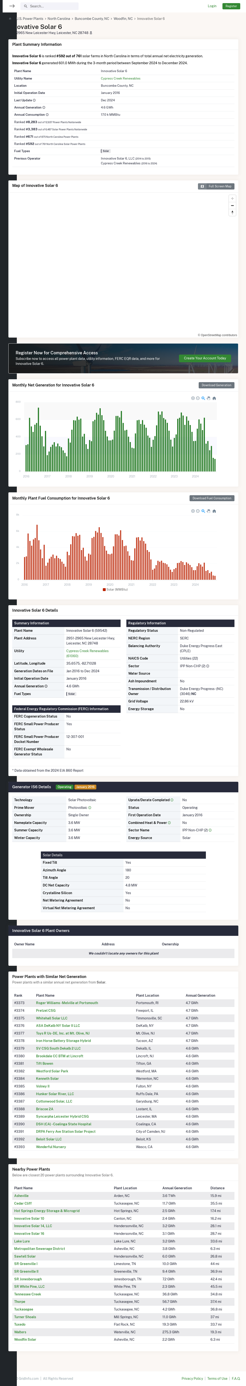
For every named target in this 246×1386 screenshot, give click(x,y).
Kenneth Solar (61, 1079)
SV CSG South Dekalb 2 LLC (72, 1048)
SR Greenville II (42, 1271)
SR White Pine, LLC (45, 1286)
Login (212, 6)
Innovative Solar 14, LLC (49, 1226)
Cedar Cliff (39, 1203)
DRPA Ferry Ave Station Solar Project (80, 1131)
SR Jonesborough (44, 1279)
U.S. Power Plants (45, 19)
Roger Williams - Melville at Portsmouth (81, 1003)
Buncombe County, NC (108, 19)
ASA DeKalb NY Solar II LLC (72, 1026)
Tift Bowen (59, 1063)
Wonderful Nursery (65, 1147)
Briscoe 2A (59, 1109)
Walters (36, 1332)
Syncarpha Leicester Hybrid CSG (76, 1116)
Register (231, 6)
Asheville (37, 1196)
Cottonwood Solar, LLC (68, 1101)
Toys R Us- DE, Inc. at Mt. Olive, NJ (77, 1033)
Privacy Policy (192, 1378)
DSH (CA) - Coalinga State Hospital (78, 1124)
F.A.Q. (236, 1378)
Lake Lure (38, 1241)
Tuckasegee (39, 1309)
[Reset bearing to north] (232, 212)
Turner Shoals (41, 1317)
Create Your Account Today (205, 358)
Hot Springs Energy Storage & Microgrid (63, 1211)
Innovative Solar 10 (45, 1218)
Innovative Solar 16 (45, 1234)
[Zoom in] (232, 198)
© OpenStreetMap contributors (217, 335)
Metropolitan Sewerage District (55, 1249)
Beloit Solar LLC (63, 1139)
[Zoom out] (232, 205)
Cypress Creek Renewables (130, 78)
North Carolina (75, 19)
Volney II (57, 1086)
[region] (8, 690)
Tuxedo (36, 1324)
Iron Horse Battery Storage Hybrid (77, 1041)
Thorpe (35, 1302)
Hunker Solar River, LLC (69, 1094)
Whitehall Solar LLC (66, 1018)
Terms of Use (217, 1378)
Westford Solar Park (66, 1071)
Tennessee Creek (43, 1294)
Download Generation (216, 385)
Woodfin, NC (139, 19)
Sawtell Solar (41, 1256)
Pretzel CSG (60, 1010)
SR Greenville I (42, 1264)
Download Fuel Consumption (212, 498)
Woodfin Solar (41, 1339)
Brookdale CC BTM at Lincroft (74, 1056)
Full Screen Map (214, 186)
